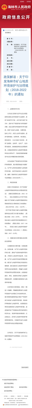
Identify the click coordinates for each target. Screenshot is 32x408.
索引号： (10, 38)
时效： (10, 70)
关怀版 (29, 1)
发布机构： (10, 55)
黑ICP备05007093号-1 (21, 402)
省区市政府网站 (9, 383)
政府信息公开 (23, 30)
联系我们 (13, 396)
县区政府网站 (8, 391)
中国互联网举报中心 (23, 404)
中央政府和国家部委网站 (9, 379)
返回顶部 (25, 367)
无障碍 (22, 1)
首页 (16, 30)
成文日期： (10, 61)
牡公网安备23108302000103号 (10, 404)
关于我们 (6, 396)
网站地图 (26, 396)
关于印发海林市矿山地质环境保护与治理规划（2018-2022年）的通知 (16, 336)
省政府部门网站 (9, 387)
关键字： (10, 67)
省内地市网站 (23, 387)
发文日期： (10, 64)
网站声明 (19, 396)
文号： (10, 58)
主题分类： (10, 41)
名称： (10, 44)
